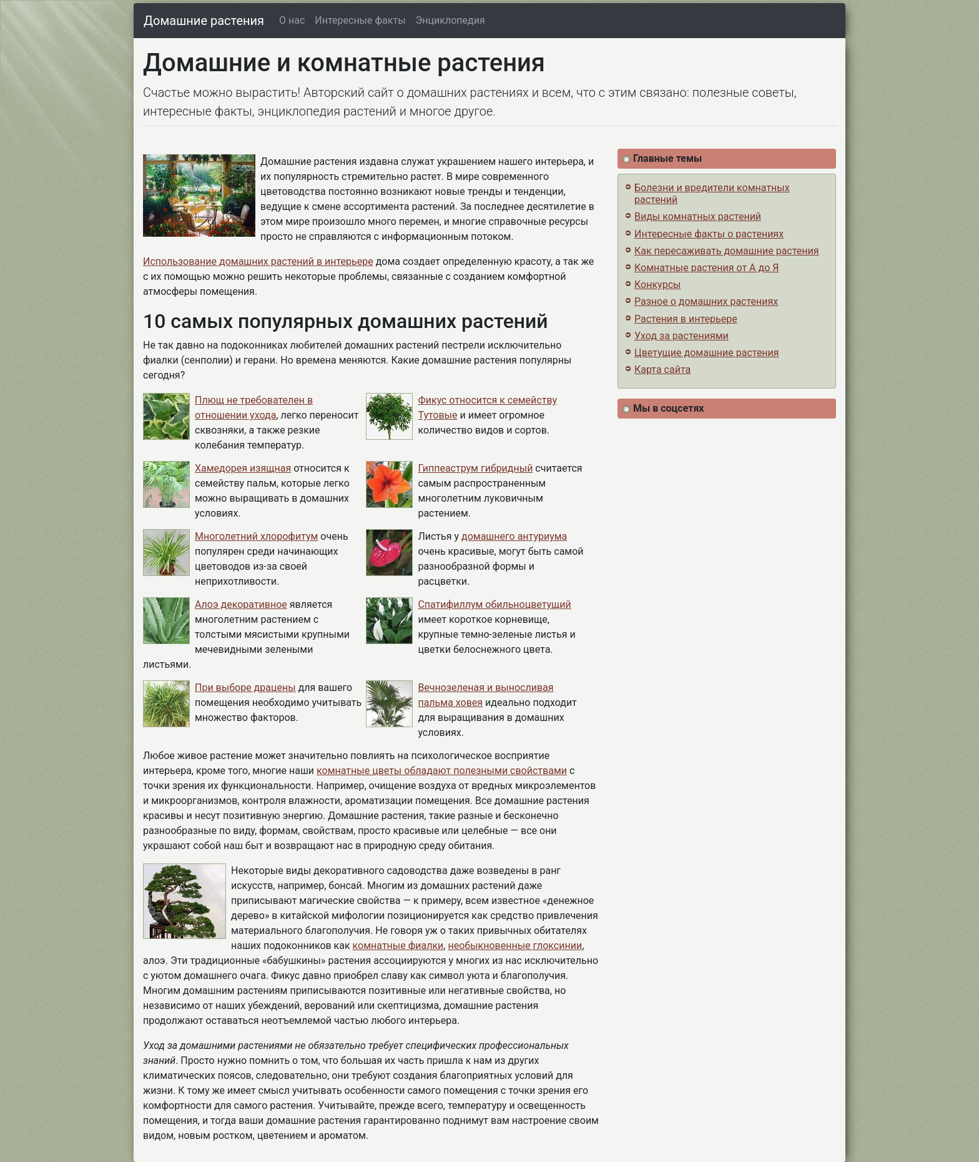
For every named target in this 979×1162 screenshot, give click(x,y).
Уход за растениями (681, 336)
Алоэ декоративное (241, 604)
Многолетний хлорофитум (256, 536)
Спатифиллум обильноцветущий (494, 604)
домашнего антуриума (514, 536)
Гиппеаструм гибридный (475, 468)
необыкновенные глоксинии (515, 945)
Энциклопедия (450, 20)
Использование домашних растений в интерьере (258, 261)
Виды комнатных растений (697, 216)
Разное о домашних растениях (706, 301)
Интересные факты (360, 20)
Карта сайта (662, 369)
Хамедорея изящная (243, 468)
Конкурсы (657, 284)
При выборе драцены (245, 687)
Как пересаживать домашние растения (726, 251)
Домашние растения (204, 20)
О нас (292, 20)
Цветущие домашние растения (706, 353)
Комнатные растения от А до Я (706, 268)
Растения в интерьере (685, 319)
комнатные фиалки (398, 945)
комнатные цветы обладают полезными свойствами (442, 771)
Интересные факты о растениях (709, 234)
